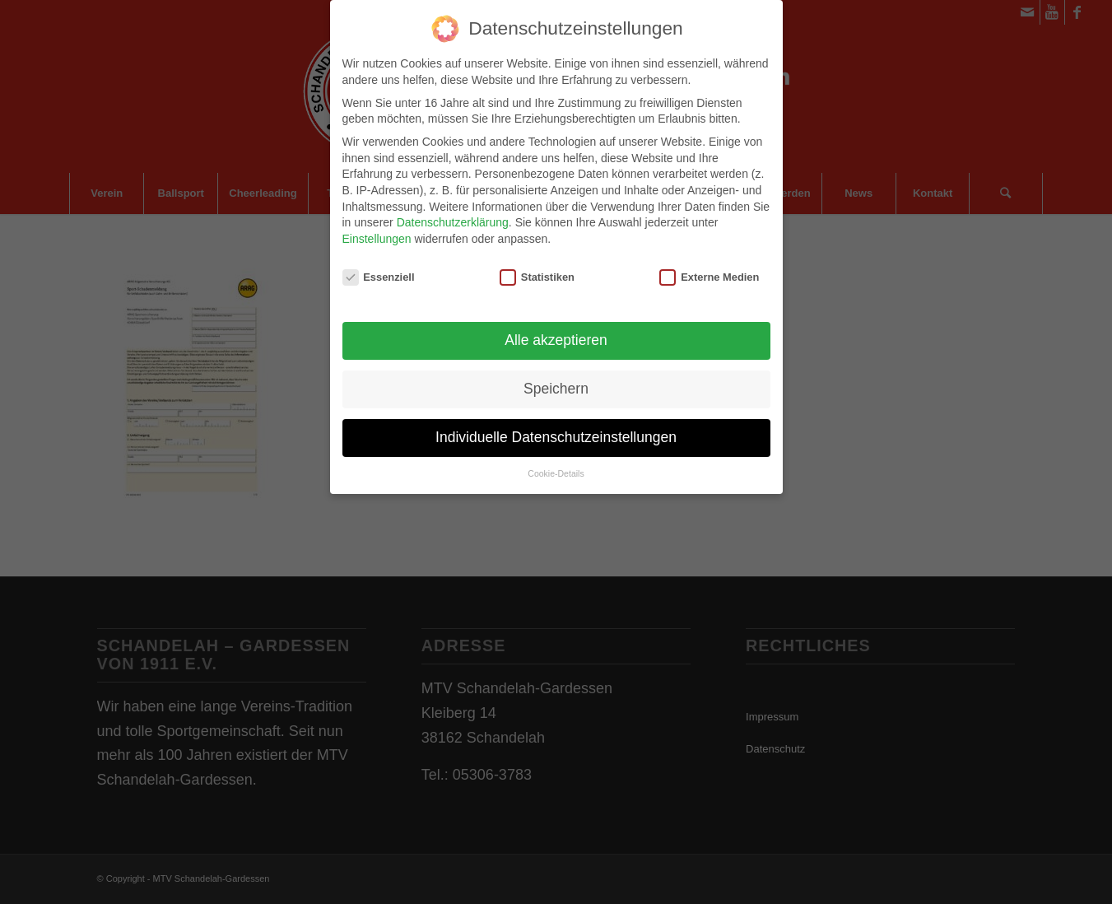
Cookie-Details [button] (556, 463)
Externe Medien (709, 267)
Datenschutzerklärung (453, 212)
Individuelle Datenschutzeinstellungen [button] (556, 427)
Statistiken (537, 267)
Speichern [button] (556, 378)
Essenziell (378, 267)
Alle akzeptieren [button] (556, 330)
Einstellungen (377, 228)
